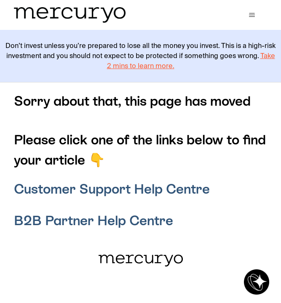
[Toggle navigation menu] (252, 15)
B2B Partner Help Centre (93, 220)
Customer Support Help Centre (112, 189)
